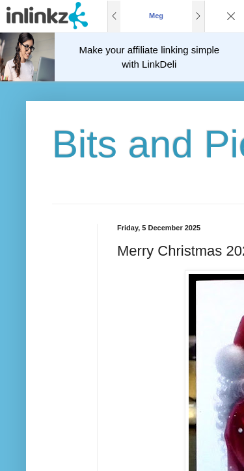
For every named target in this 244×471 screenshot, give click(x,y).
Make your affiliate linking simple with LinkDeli (149, 57)
